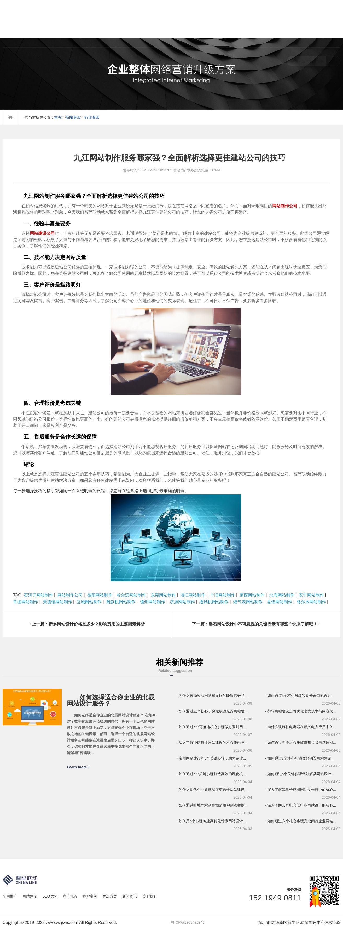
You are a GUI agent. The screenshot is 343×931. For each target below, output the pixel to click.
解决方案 (109, 896)
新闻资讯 (73, 117)
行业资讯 (92, 117)
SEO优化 (49, 896)
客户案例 (90, 896)
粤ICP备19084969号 (187, 922)
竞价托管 (70, 896)
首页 (57, 117)
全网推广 (10, 896)
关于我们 (149, 896)
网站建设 (29, 896)
